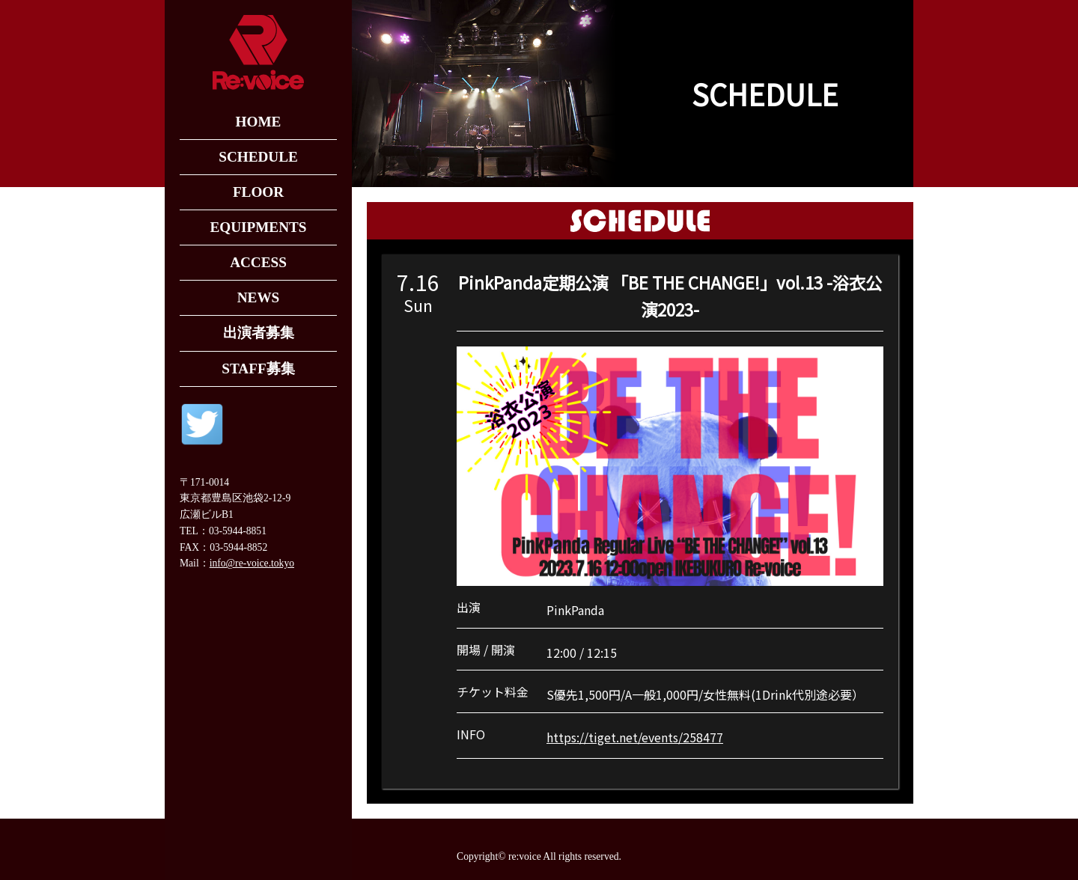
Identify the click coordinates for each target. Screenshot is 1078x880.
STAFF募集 (258, 368)
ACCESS (258, 262)
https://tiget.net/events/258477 (634, 737)
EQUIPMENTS (258, 227)
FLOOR (258, 192)
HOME (258, 121)
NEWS (258, 297)
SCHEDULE (258, 157)
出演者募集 (258, 332)
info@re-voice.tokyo (252, 563)
